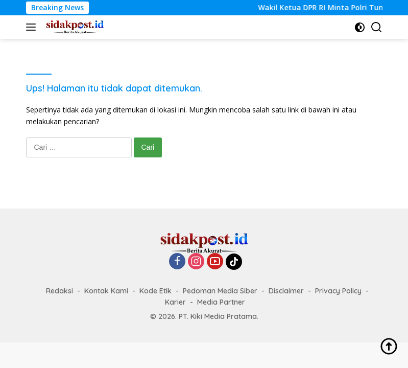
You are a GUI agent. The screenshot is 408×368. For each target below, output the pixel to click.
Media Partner (221, 302)
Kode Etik (155, 290)
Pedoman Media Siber (220, 290)
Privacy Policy (338, 290)
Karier (175, 302)
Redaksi (59, 290)
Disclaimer (286, 290)
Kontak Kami (106, 290)
